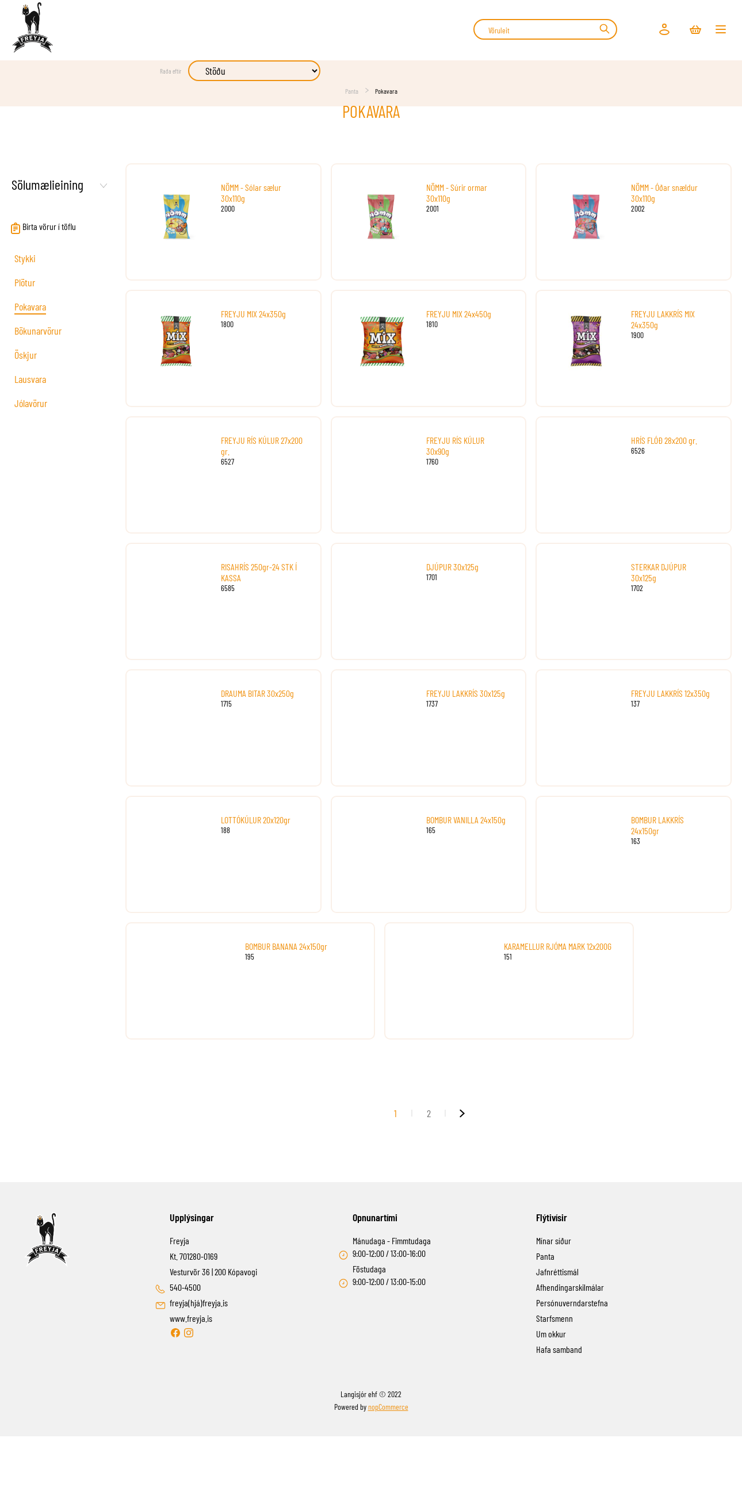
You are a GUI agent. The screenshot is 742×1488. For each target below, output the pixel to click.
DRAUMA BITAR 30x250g (257, 693)
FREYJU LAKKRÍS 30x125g (465, 693)
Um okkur (551, 1333)
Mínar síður (553, 1240)
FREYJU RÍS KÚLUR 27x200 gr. (262, 446)
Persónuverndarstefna (572, 1302)
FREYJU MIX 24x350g (253, 313)
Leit (604, 28)
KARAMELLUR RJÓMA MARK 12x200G (557, 946)
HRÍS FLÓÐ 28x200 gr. (664, 440)
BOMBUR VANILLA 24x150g (466, 819)
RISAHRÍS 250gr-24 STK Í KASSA (259, 572)
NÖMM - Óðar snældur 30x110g (664, 193)
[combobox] (545, 29)
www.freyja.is (191, 1318)
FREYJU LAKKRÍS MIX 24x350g (663, 319)
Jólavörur (30, 403)
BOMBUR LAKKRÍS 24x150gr (657, 825)
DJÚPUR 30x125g (452, 566)
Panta (351, 91)
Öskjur (25, 354)
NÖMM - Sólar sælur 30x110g (251, 193)
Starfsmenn (554, 1318)
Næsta (462, 1113)
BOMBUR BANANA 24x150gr (286, 946)
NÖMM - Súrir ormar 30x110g (456, 193)
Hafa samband (559, 1349)
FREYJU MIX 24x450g (458, 313)
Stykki (25, 258)
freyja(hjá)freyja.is (199, 1302)
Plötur (24, 282)
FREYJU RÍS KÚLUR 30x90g (455, 446)
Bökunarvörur (38, 330)
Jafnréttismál (557, 1271)
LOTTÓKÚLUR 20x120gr (255, 819)
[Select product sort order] (254, 70)
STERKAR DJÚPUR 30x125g (658, 572)
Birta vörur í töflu (43, 226)
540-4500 (185, 1287)
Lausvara (30, 379)
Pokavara (30, 306)
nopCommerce (388, 1407)
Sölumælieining (47, 184)
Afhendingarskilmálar (570, 1287)
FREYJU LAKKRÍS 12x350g (670, 693)
